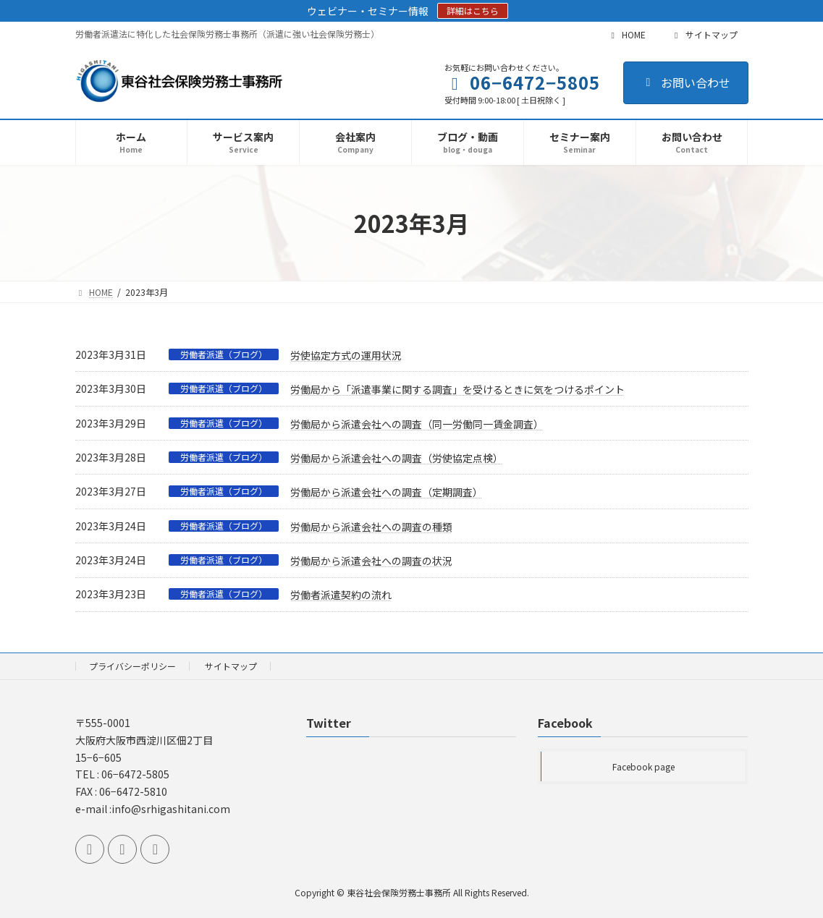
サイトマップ (704, 34)
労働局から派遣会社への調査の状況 (371, 560)
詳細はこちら (473, 10)
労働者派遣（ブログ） (223, 354)
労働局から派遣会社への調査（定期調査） (386, 492)
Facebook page (643, 766)
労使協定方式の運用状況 (346, 355)
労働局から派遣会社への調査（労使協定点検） (396, 458)
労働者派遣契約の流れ (341, 594)
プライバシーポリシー (132, 666)
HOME (626, 34)
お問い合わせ (685, 82)
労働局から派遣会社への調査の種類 (371, 526)
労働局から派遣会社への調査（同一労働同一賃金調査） (417, 424)
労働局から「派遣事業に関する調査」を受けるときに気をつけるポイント (457, 389)
